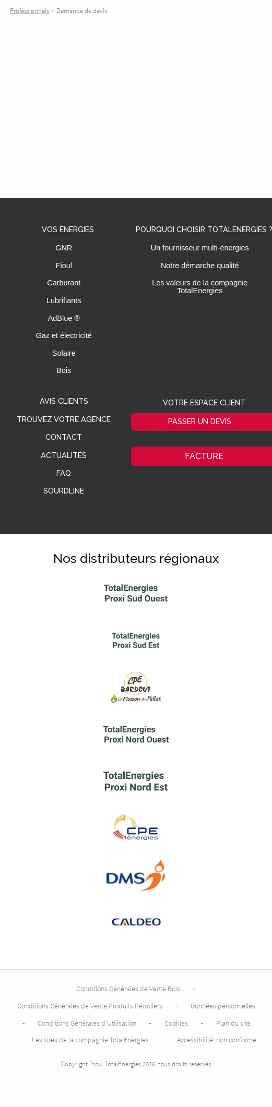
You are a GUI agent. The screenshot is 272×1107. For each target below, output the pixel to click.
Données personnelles (223, 1005)
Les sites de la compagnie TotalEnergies (90, 1039)
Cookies (176, 1023)
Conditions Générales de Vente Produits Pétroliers (89, 1005)
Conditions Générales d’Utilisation (87, 1023)
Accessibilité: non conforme (216, 1039)
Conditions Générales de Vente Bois (128, 988)
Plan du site (233, 1023)
